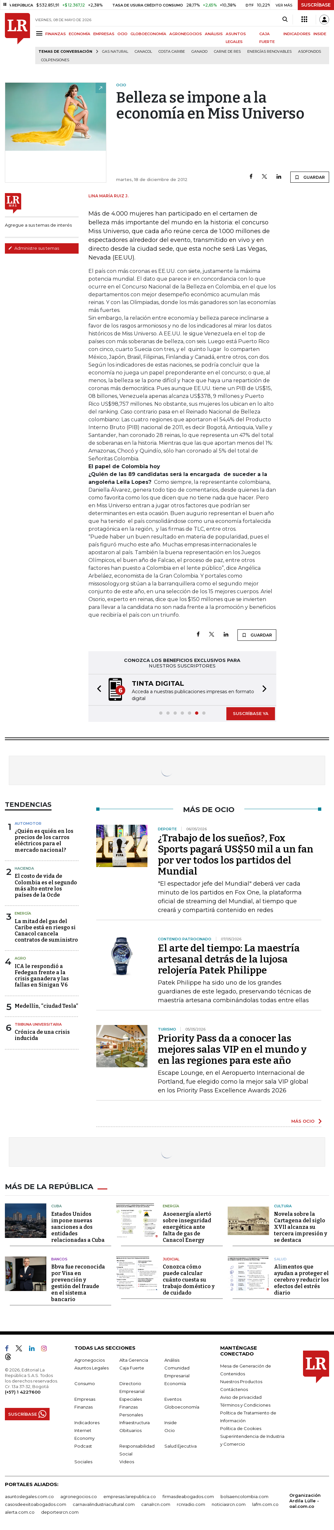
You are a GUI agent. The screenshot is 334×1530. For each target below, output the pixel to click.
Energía (23, 913)
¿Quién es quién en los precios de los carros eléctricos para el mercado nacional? (44, 840)
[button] (97, 689)
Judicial (171, 1258)
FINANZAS (55, 34)
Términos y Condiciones (245, 1404)
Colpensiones (55, 60)
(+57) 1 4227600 (22, 1391)
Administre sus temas (33, 248)
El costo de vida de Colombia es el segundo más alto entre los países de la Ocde (46, 885)
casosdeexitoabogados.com (35, 1503)
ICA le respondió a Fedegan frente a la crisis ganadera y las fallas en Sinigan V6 (42, 975)
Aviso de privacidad (241, 1396)
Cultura (283, 1205)
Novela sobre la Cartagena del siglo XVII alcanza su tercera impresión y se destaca (300, 1226)
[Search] (285, 19)
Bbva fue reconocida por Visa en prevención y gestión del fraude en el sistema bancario (78, 1282)
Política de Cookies (240, 1427)
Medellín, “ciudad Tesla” (46, 1006)
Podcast (83, 1445)
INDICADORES (297, 34)
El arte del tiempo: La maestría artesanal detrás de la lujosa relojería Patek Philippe (229, 959)
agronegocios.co (78, 1495)
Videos (126, 1460)
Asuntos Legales (91, 1366)
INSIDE (319, 34)
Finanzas (83, 1406)
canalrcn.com (155, 1503)
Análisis (171, 1359)
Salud (280, 1258)
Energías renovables (269, 51)
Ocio (169, 1429)
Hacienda (24, 868)
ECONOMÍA (79, 34)
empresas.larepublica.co (129, 1495)
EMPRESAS (103, 34)
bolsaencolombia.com (244, 1495)
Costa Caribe (172, 51)
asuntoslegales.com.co (29, 1495)
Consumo (84, 1382)
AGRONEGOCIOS (185, 34)
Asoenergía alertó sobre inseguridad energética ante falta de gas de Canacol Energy (187, 1226)
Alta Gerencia (133, 1359)
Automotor (28, 823)
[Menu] (40, 33)
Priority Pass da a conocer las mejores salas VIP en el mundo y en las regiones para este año (232, 1049)
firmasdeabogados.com (188, 1495)
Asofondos (309, 51)
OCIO (122, 34)
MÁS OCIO (302, 1121)
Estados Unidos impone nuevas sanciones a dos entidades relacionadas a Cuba (78, 1226)
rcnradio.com (191, 1503)
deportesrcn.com (60, 1511)
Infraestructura (134, 1421)
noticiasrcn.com (229, 1503)
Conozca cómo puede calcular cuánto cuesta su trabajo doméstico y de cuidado (189, 1279)
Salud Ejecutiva (180, 1445)
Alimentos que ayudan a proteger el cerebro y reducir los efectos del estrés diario (301, 1279)
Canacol (143, 51)
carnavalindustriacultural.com (104, 1503)
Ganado (199, 51)
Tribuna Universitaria (38, 1024)
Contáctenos (234, 1388)
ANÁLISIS (214, 34)
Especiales (130, 1398)
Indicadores (86, 1421)
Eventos (172, 1398)
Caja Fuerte (131, 1366)
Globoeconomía (181, 1406)
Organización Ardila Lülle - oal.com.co (305, 1500)
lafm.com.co (265, 1503)
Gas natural (115, 51)
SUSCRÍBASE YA (250, 713)
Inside (170, 1421)
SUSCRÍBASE (316, 5)
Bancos (59, 1258)
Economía (175, 1382)
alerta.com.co (20, 1511)
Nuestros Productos (241, 1380)
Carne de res (227, 51)
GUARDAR (310, 177)
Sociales (83, 1460)
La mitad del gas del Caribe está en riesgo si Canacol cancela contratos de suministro (46, 930)
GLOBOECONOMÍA (148, 34)
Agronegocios (89, 1359)
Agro (20, 958)
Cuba (56, 1205)
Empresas (84, 1398)
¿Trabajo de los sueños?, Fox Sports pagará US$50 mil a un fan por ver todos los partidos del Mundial (235, 854)
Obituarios (130, 1429)
